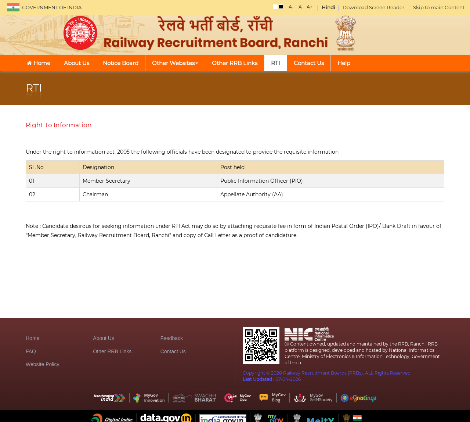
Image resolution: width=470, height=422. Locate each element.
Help (343, 63)
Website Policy (42, 364)
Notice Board (120, 63)
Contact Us (309, 63)
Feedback (171, 338)
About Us (76, 63)
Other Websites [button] (175, 63)
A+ (309, 7)
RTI (275, 63)
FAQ (31, 351)
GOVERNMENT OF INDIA (52, 7)
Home (38, 63)
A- (291, 7)
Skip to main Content (438, 7)
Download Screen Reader (373, 7)
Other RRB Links (234, 63)
